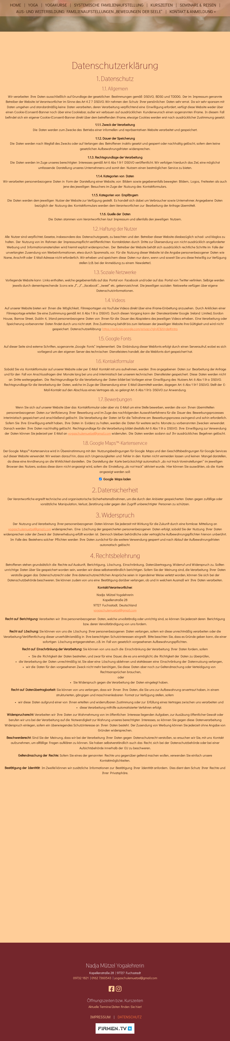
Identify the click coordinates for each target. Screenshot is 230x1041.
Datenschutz (130, 1016)
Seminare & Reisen (198, 5)
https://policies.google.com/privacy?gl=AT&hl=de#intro (140, 429)
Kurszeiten (162, 5)
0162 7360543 (101, 978)
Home (15, 5)
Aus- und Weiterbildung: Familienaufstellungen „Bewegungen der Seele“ (89, 11)
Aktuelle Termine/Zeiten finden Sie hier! (115, 1006)
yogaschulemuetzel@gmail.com (89, 534)
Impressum (100, 1016)
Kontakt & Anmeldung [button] (193, 11)
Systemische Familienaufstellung (108, 5)
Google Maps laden (117, 579)
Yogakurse (56, 5)
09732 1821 (81, 978)
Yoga (33, 5)
